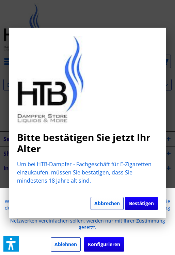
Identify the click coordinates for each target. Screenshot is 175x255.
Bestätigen (141, 203)
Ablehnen (65, 244)
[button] (11, 244)
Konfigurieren (104, 244)
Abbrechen (107, 203)
